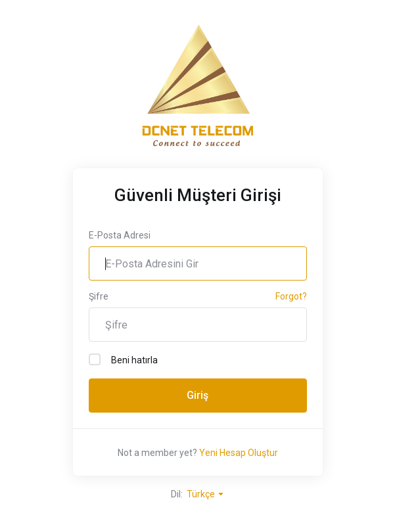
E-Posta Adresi (120, 235)
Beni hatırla (123, 359)
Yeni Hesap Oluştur (238, 452)
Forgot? (291, 296)
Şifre (98, 296)
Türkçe (206, 494)
